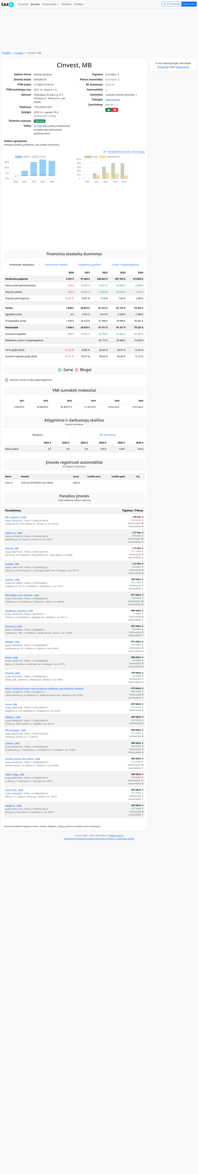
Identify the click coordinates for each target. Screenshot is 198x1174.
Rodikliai (66, 4)
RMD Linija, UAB (14, 774)
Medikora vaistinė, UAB (19, 610)
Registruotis (189, 3)
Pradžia (6, 52)
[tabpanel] (74, 315)
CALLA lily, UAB (14, 790)
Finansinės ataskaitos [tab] (21, 264)
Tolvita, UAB (12, 743)
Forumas (23, 4)
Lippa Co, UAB (13, 532)
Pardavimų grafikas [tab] (89, 264)
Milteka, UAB (12, 717)
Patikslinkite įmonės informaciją (124, 152)
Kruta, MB (11, 704)
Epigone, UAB (13, 805)
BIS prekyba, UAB (15, 730)
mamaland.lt (112, 99)
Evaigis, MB (12, 564)
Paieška (78, 4)
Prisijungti (175, 3)
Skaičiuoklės (49, 4)
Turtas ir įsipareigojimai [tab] (125, 264)
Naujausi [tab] (37, 434)
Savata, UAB (12, 579)
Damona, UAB (13, 626)
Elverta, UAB (12, 673)
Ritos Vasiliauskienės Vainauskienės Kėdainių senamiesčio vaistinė (44, 688)
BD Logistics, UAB (15, 517)
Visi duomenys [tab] (107, 434)
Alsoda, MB (12, 548)
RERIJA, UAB (12, 641)
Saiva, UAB (11, 657)
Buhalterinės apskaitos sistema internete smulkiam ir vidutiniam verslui (99, 838)
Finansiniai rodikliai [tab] (56, 264)
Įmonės (35, 4)
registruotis (182, 66)
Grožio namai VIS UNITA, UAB (22, 758)
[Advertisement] (30, 214)
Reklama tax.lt (116, 835)
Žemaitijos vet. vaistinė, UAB (22, 595)
